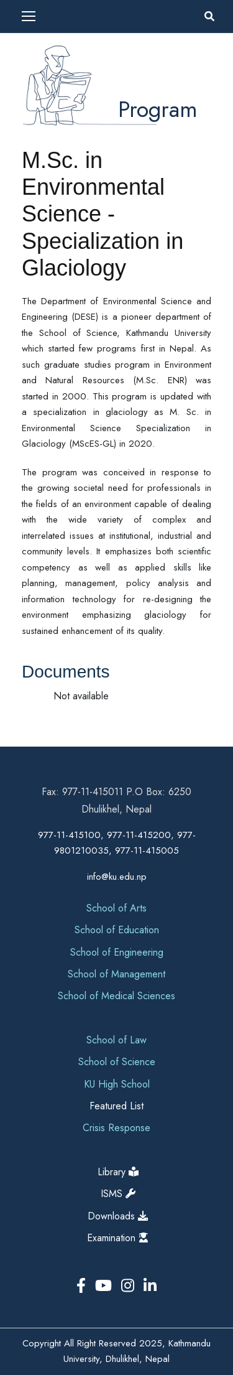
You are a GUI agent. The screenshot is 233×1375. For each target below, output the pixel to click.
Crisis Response (116, 1128)
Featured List (116, 1106)
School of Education (117, 930)
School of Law (116, 1040)
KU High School (117, 1084)
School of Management (116, 974)
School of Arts (116, 908)
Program (158, 109)
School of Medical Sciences (116, 996)
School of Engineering (116, 952)
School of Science (116, 1062)
